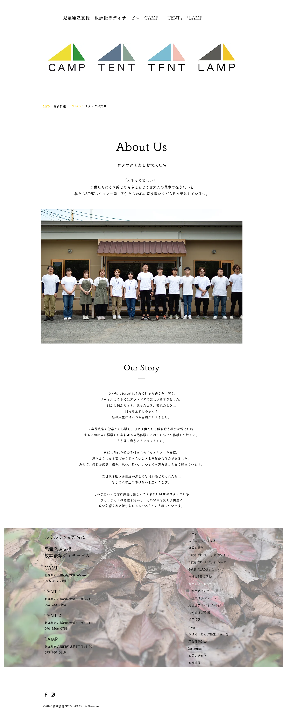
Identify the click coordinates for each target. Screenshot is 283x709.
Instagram (195, 648)
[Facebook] (46, 694)
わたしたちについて (202, 583)
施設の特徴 (196, 547)
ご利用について (199, 591)
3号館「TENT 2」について (207, 562)
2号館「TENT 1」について (207, 555)
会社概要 (194, 662)
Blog (191, 626)
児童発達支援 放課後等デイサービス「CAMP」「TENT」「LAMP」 (135, 18)
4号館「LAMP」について (206, 569)
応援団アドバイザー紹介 (205, 605)
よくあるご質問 (199, 612)
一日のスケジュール (202, 598)
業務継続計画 (197, 641)
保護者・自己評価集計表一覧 (208, 634)
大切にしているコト (202, 540)
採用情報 (194, 619)
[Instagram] (52, 694)
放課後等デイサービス (67, 555)
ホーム (193, 533)
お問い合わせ (197, 655)
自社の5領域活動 (200, 576)
